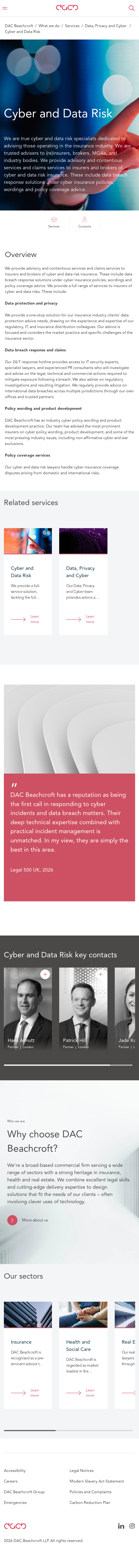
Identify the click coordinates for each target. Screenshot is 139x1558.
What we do (49, 26)
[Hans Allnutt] (45, 974)
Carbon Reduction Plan (90, 1503)
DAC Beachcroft (19, 26)
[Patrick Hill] (101, 974)
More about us (35, 1220)
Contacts (84, 223)
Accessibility (15, 1471)
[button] (131, 8)
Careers (10, 1481)
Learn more (35, 619)
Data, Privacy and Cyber (106, 26)
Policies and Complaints (91, 1492)
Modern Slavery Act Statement (97, 1481)
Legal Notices (82, 1471)
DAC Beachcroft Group (24, 1492)
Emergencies (15, 1503)
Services (72, 26)
